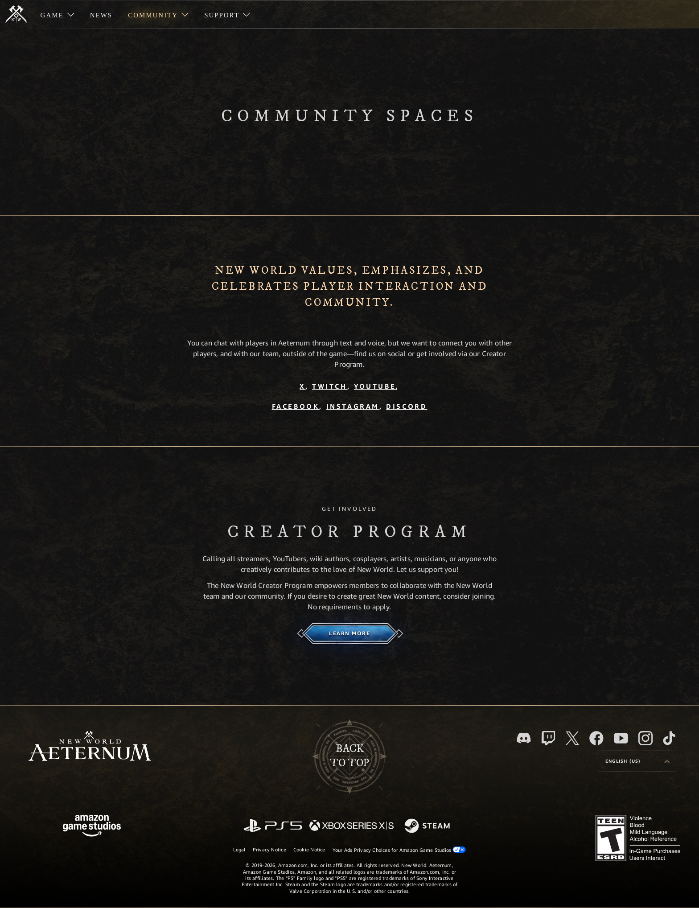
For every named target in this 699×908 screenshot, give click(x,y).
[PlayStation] (273, 826)
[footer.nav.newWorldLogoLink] (90, 747)
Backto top (349, 756)
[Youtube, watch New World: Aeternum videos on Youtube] (621, 738)
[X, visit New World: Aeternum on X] (572, 738)
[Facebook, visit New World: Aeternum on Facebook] (596, 738)
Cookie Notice (309, 849)
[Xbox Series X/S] (351, 826)
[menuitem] (57, 14)
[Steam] (428, 826)
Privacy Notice (269, 849)
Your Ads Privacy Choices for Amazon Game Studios (399, 849)
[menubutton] (637, 761)
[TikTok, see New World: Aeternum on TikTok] (669, 738)
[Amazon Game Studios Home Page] (92, 826)
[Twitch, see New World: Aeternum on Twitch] (548, 738)
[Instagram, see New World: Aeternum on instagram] (645, 738)
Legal (239, 849)
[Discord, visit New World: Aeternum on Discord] (524, 738)
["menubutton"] (57, 14)
